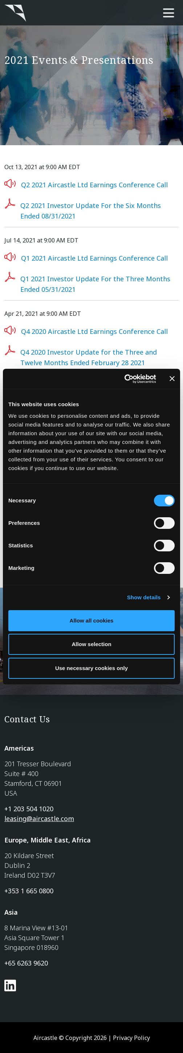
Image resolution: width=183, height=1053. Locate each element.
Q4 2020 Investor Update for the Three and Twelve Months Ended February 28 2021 (88, 357)
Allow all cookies (92, 620)
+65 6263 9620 (26, 963)
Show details (144, 597)
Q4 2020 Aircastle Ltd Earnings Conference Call (94, 331)
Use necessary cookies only (91, 668)
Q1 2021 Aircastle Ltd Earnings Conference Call (94, 258)
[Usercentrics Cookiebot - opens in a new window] (124, 379)
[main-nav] (169, 13)
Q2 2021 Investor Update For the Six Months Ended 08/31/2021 (90, 210)
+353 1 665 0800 (28, 890)
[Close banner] (172, 378)
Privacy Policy (131, 1038)
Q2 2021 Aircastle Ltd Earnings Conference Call (94, 184)
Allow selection (91, 644)
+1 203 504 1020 (28, 808)
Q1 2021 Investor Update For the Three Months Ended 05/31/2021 (95, 284)
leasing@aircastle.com (39, 818)
